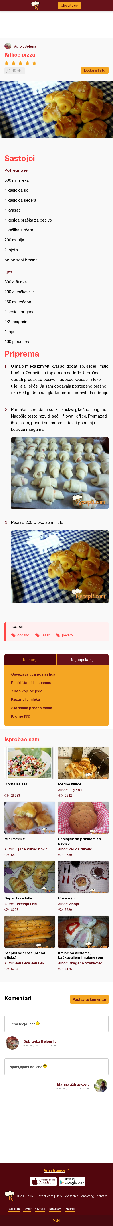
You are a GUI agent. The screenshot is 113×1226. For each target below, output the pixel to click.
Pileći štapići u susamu (31, 682)
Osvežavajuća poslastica (33, 674)
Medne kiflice (83, 772)
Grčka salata (29, 772)
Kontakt (102, 1196)
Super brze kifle (29, 886)
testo (45, 635)
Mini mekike (29, 829)
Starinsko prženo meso (31, 708)
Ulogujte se (69, 5)
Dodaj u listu (94, 70)
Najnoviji (30, 659)
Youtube (40, 1208)
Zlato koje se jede (26, 691)
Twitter (27, 1208)
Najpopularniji (82, 659)
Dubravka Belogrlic (40, 1041)
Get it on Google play (72, 1181)
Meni (56, 1220)
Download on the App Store (43, 1181)
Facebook (14, 1208)
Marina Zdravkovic (73, 1084)
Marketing (87, 1196)
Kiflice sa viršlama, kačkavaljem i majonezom (83, 943)
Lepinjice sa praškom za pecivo (83, 829)
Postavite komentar (89, 999)
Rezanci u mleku (25, 699)
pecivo (67, 635)
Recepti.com (9, 1196)
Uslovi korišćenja (67, 1196)
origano (23, 635)
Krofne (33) (20, 716)
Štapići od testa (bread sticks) (29, 943)
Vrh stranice (54, 1170)
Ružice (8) (83, 886)
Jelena (30, 46)
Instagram (55, 1208)
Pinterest (70, 1208)
